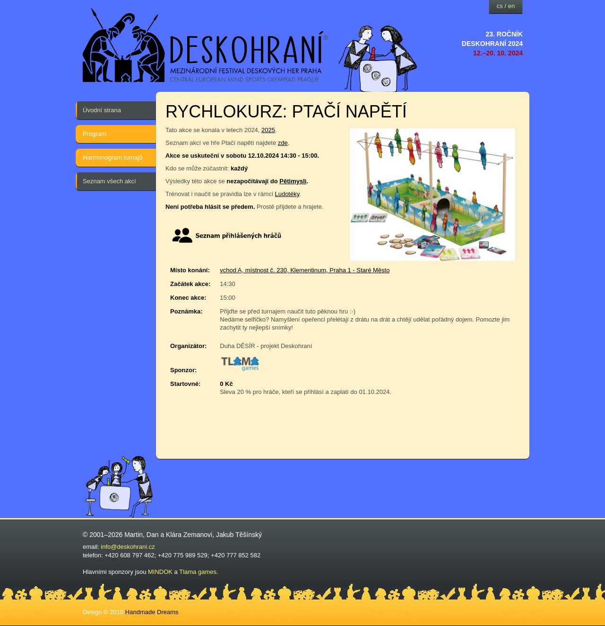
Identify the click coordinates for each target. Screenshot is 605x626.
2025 (268, 130)
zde (283, 142)
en (511, 5)
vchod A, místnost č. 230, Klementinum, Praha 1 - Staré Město (304, 270)
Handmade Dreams (152, 612)
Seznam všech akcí (109, 181)
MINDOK (160, 571)
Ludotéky (287, 193)
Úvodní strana (102, 110)
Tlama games (197, 571)
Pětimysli (292, 181)
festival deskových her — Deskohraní (205, 45)
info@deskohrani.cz (128, 546)
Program (94, 133)
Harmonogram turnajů (112, 157)
